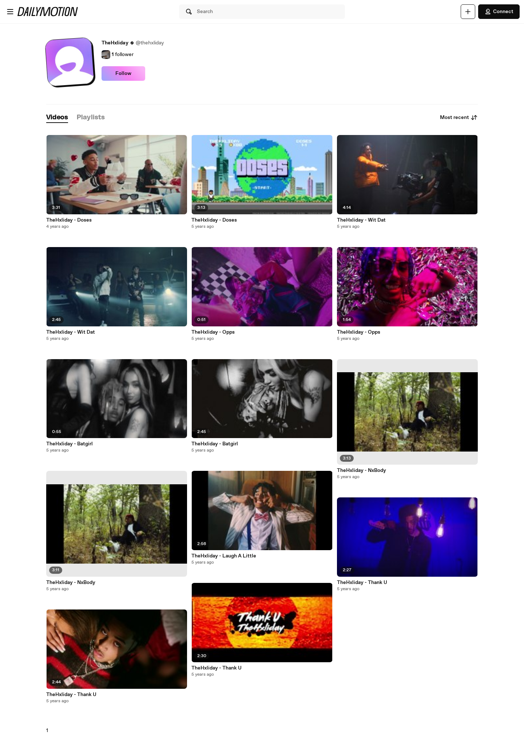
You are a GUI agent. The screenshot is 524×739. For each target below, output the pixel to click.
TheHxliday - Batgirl (69, 444)
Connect (498, 11)
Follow (123, 73)
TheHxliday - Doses (69, 220)
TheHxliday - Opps (213, 332)
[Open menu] (10, 11)
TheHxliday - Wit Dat (70, 332)
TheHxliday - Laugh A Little (223, 556)
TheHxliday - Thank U (71, 695)
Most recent (459, 117)
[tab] (57, 117)
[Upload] (468, 11)
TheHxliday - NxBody (70, 582)
